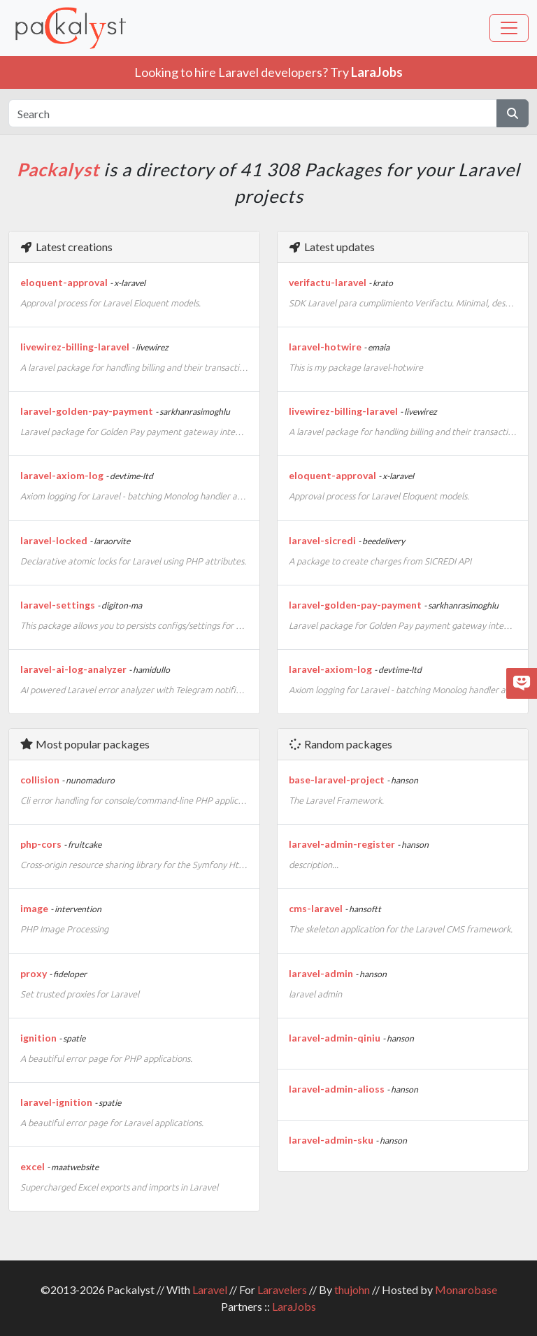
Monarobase (466, 1289)
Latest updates (331, 246)
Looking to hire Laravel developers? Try (268, 72)
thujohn (352, 1289)
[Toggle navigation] (509, 28)
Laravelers (282, 1289)
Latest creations (66, 246)
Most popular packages (85, 744)
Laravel (209, 1289)
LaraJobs (294, 1306)
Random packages (340, 744)
